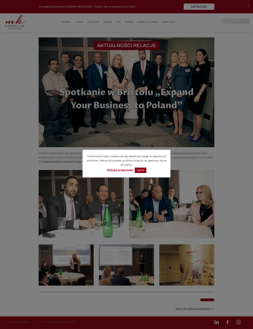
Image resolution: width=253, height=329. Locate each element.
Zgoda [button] (140, 170)
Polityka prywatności (120, 170)
